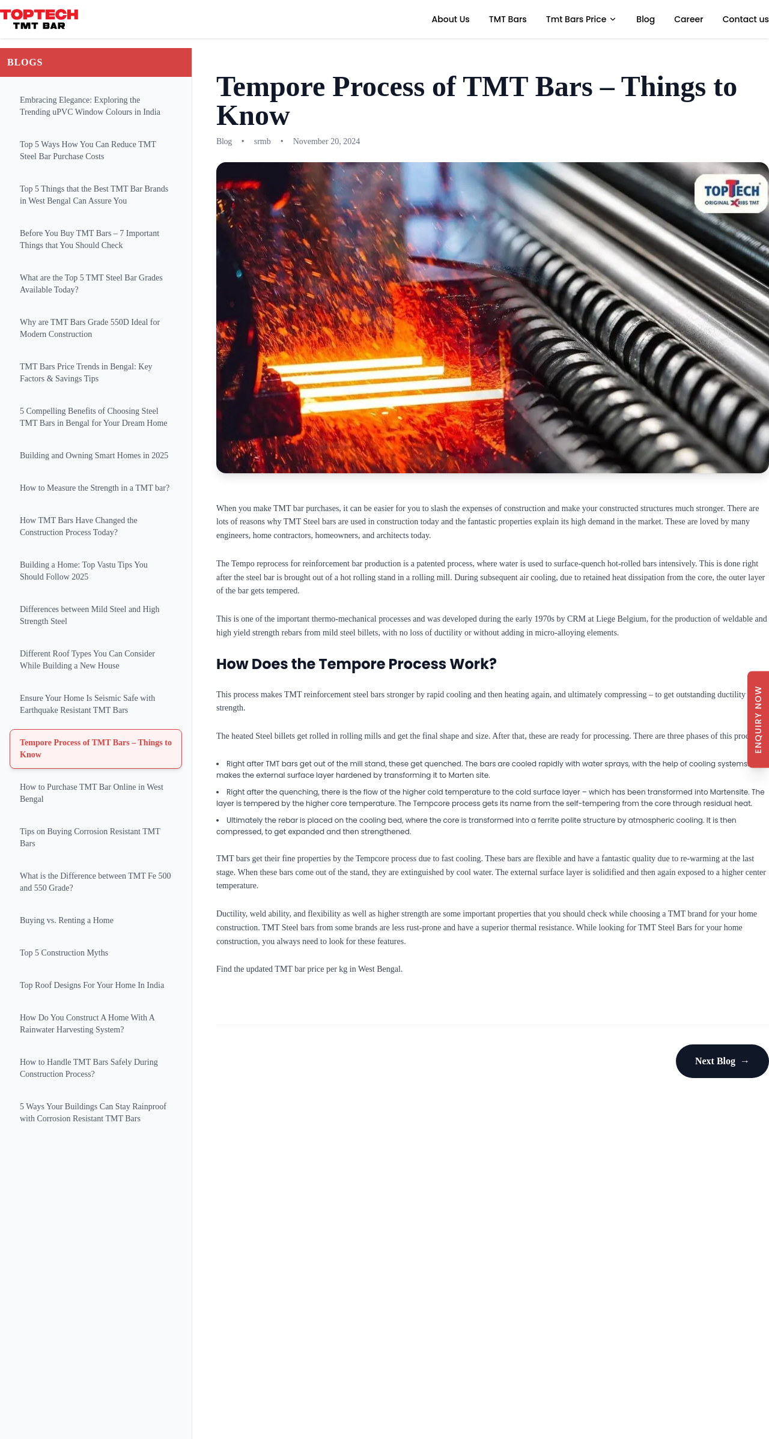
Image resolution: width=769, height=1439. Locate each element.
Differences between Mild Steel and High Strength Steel (90, 615)
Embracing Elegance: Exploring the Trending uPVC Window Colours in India (90, 106)
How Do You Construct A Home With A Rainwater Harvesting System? (87, 1023)
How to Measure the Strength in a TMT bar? (94, 487)
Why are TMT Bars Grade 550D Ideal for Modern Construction (90, 328)
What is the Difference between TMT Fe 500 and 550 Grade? (95, 881)
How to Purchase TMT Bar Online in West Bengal (91, 793)
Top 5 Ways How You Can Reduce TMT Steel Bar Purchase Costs (88, 150)
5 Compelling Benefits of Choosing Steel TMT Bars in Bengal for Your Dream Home (94, 417)
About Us (451, 19)
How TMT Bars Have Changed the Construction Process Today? (79, 526)
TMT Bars (508, 19)
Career (688, 19)
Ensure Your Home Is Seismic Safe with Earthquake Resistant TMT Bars (87, 704)
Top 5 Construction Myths (64, 952)
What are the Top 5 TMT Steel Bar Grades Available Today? (91, 283)
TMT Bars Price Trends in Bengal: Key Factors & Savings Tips (86, 372)
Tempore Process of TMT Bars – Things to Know (96, 748)
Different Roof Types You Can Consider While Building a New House (87, 659)
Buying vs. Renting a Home (67, 920)
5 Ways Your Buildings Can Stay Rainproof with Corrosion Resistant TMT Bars (93, 1112)
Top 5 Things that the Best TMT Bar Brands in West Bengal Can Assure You (94, 194)
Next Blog (722, 1061)
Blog (645, 19)
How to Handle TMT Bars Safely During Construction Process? (89, 1068)
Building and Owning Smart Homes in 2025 (94, 455)
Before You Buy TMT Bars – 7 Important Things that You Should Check (89, 239)
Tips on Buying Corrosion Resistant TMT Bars (90, 837)
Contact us (746, 19)
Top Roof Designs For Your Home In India (92, 985)
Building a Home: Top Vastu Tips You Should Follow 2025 (84, 570)
